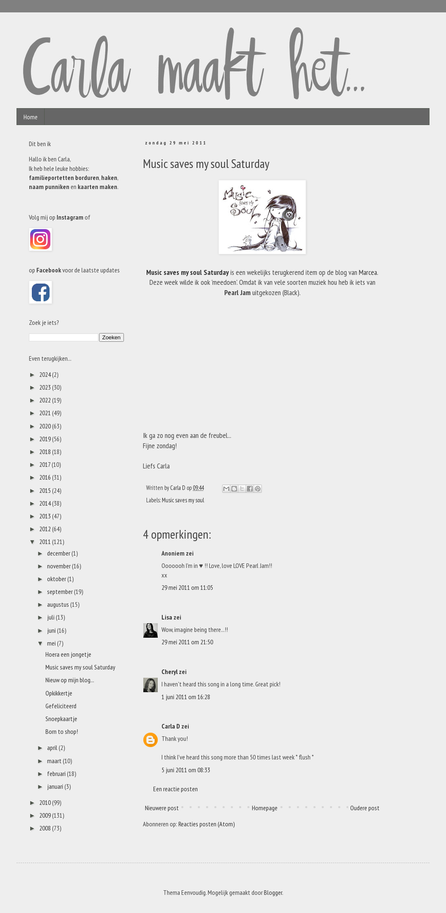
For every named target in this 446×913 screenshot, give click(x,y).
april (53, 747)
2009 (45, 815)
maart (55, 761)
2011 (45, 541)
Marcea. (368, 272)
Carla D (170, 726)
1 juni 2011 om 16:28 (185, 697)
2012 (45, 529)
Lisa (166, 617)
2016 (45, 477)
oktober (57, 579)
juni (52, 630)
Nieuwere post (162, 808)
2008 (45, 828)
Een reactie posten (175, 789)
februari (57, 773)
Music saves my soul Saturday (187, 272)
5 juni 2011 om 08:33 (185, 770)
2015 (45, 490)
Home (31, 117)
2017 (45, 464)
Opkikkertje (58, 693)
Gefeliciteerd (60, 706)
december (59, 553)
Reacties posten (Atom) (206, 824)
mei (52, 643)
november (59, 566)
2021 (45, 413)
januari (55, 786)
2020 (45, 426)
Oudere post (365, 808)
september (60, 591)
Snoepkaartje (61, 718)
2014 (45, 503)
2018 (45, 451)
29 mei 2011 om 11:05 (187, 587)
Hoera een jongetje (68, 654)
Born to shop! (61, 731)
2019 (45, 439)
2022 (45, 400)
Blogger (273, 892)
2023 (45, 387)
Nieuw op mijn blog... (69, 680)
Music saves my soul (183, 500)
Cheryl (169, 671)
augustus (58, 604)
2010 (45, 802)
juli (51, 617)
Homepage (265, 808)
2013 (45, 516)
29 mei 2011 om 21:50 (187, 642)
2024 (45, 374)
